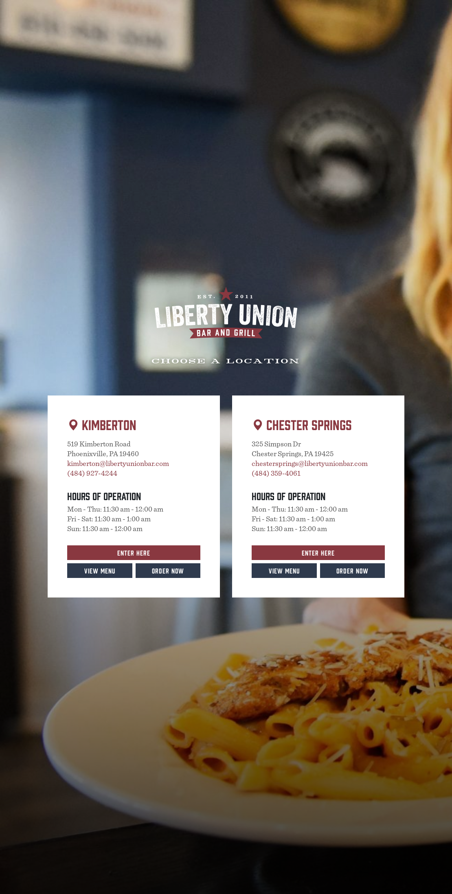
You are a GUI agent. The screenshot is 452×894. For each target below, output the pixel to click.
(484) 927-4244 (92, 473)
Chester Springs (309, 424)
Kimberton (109, 424)
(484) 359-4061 (276, 473)
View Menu (99, 570)
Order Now (168, 570)
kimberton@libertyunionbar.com (118, 464)
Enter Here (133, 552)
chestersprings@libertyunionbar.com (310, 464)
